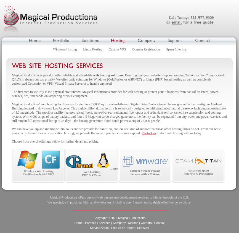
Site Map (143, 227)
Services (104, 222)
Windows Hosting (65, 49)
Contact (159, 222)
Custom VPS (117, 49)
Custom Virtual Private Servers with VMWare (145, 165)
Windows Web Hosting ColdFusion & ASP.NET (38, 163)
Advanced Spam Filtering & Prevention (198, 166)
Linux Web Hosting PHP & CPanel (91, 164)
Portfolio (90, 222)
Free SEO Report (123, 227)
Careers (146, 222)
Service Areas (99, 227)
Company (119, 222)
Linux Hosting (92, 49)
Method (133, 222)
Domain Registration (146, 49)
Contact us (149, 133)
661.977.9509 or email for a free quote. (190, 20)
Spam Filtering (176, 49)
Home (79, 222)
